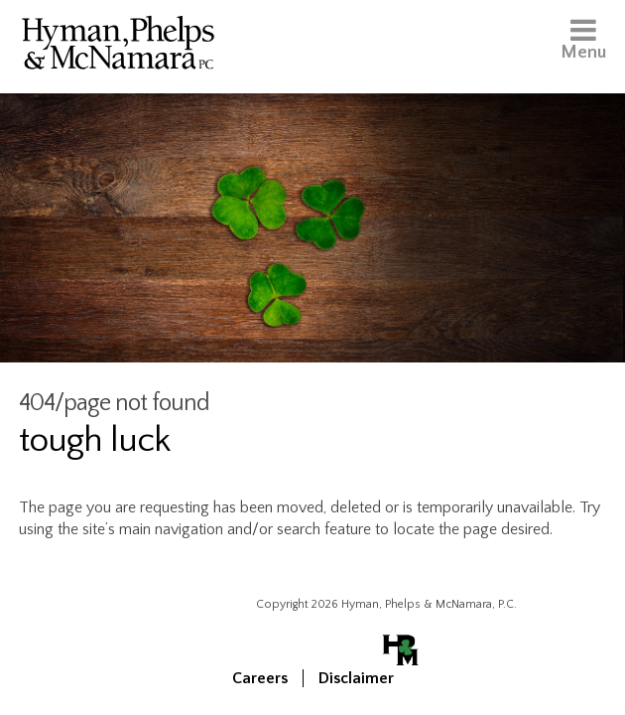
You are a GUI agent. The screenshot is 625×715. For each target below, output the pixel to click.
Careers (260, 678)
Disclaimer (356, 678)
